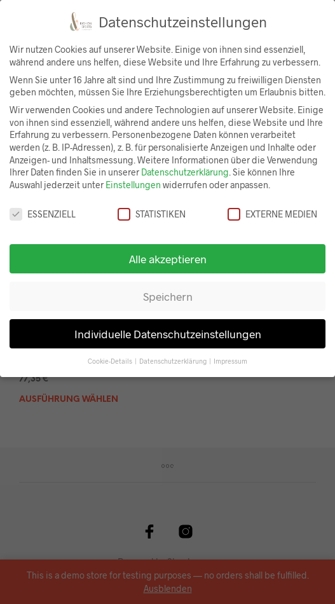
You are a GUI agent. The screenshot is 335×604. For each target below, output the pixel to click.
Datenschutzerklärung (185, 172)
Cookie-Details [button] (110, 361)
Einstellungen (133, 184)
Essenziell (43, 214)
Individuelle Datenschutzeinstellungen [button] (167, 334)
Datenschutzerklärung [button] (173, 361)
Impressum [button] (230, 361)
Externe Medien (272, 214)
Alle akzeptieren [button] (168, 259)
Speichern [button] (168, 296)
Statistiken (152, 214)
